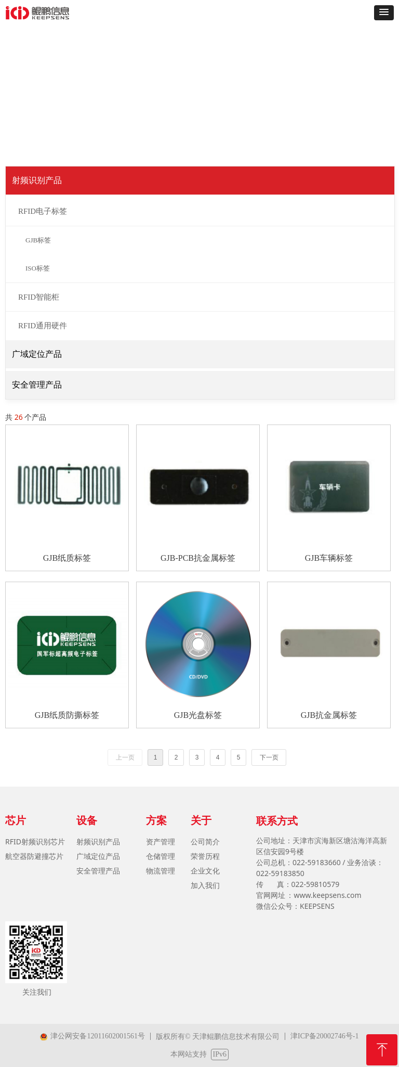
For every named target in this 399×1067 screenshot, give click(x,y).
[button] (384, 12)
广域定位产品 (37, 354)
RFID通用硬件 (42, 326)
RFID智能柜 (38, 297)
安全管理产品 (37, 384)
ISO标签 (37, 268)
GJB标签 (38, 240)
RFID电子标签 (42, 211)
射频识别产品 (37, 180)
